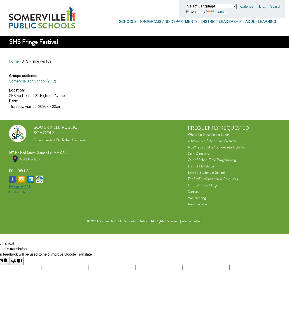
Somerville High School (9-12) (32, 81)
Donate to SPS (20, 186)
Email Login (210, 185)
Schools (128, 21)
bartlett (197, 221)
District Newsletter (201, 166)
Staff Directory (198, 153)
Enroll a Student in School (206, 172)
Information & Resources (220, 178)
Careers (193, 191)
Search (275, 6)
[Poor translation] (16, 261)
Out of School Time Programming (212, 159)
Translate (218, 11)
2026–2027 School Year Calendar (222, 147)
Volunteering (197, 197)
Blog (262, 6)
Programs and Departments (169, 21)
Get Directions (30, 159)
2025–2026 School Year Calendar (212, 140)
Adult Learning (260, 21)
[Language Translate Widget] (211, 6)
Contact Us (17, 192)
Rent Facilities (197, 204)
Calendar (247, 6)
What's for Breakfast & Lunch (209, 134)
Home (14, 61)
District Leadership (221, 21)
